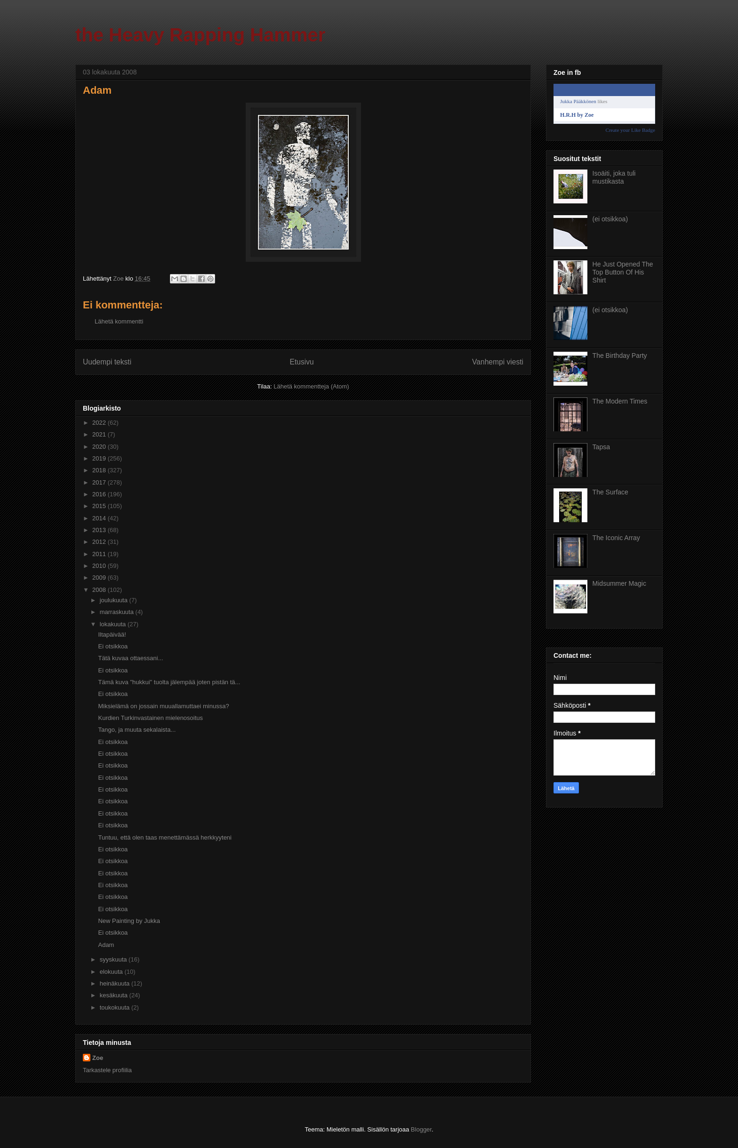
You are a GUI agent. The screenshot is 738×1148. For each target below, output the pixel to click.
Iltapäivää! (112, 634)
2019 (100, 458)
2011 (100, 554)
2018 (100, 470)
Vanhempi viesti (497, 362)
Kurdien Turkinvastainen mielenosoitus (150, 717)
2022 (100, 422)
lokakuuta (114, 624)
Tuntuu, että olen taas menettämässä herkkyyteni (165, 837)
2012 (100, 541)
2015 (100, 505)
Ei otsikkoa (113, 646)
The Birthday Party (620, 355)
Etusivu (302, 362)
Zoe (97, 1057)
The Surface (610, 492)
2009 (100, 577)
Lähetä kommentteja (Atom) (311, 386)
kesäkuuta (114, 995)
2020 (100, 446)
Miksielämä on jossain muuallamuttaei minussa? (163, 706)
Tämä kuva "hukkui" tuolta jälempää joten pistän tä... (169, 682)
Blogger (421, 1129)
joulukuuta (114, 600)
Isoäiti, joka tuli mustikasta (614, 177)
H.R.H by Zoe (577, 115)
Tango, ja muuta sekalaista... (137, 729)
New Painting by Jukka (129, 920)
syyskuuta (114, 959)
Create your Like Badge (630, 130)
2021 (100, 434)
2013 (100, 530)
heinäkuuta (115, 983)
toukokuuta (115, 1007)
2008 (100, 589)
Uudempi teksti (107, 362)
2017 (100, 482)
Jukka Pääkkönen (578, 101)
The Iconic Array (616, 538)
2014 (100, 518)
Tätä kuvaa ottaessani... (130, 658)
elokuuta (112, 971)
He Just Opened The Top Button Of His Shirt (623, 272)
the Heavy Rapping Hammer (200, 34)
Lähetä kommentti (119, 321)
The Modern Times (620, 401)
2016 (100, 494)
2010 (100, 565)
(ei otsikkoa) (610, 219)
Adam (106, 944)
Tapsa (601, 447)
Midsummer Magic (619, 583)
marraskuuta (118, 611)
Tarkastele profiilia (107, 1070)
